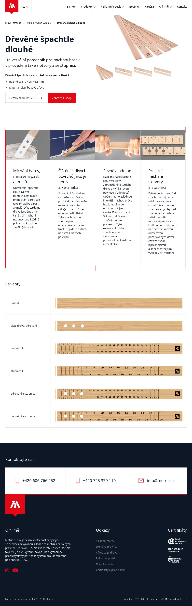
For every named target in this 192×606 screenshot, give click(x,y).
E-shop (71, 6)
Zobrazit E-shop (62, 98)
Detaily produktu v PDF (23, 98)
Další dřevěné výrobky (39, 22)
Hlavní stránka (13, 22)
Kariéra (149, 6)
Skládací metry (105, 541)
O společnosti (104, 564)
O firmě (164, 6)
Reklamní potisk (111, 6)
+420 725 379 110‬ (99, 480)
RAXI (24, 560)
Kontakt (182, 6)
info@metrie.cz (160, 480)
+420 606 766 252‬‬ (38, 480)
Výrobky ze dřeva (106, 552)
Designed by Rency (176, 599)
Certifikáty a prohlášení (110, 570)
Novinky (134, 6)
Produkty (87, 6)
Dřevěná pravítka (106, 546)
